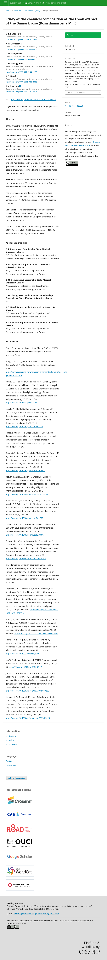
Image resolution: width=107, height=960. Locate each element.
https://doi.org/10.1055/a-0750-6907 (25, 667)
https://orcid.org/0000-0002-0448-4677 (21, 59)
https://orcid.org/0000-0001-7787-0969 (21, 92)
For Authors (10, 740)
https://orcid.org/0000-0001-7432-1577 (21, 72)
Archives (17, 10)
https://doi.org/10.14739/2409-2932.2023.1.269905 (33, 99)
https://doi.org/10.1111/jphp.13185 (21, 402)
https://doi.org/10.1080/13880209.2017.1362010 (27, 494)
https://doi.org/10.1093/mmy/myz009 (22, 653)
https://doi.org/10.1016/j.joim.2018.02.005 (24, 518)
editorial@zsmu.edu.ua (24, 913)
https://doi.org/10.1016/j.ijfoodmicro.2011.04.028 (28, 718)
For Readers (11, 736)
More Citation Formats (76, 92)
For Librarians (11, 744)
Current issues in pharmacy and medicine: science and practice (39, 3)
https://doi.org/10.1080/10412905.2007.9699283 (27, 690)
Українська (11, 765)
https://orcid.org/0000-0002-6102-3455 (21, 39)
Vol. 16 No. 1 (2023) (32, 10)
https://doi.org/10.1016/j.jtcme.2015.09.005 (25, 534)
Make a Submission (16, 778)
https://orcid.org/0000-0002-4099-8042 (21, 82)
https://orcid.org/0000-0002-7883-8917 (21, 49)
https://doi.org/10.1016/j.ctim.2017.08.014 (24, 426)
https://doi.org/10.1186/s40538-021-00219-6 (26, 558)
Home (8, 10)
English (9, 761)
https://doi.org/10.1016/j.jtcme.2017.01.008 (25, 470)
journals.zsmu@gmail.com (47, 913)
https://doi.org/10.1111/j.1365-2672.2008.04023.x (36, 633)
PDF (71, 35)
